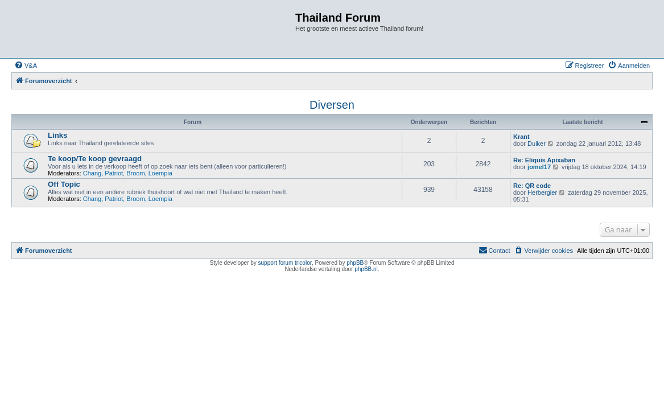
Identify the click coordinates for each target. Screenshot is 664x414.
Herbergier (542, 192)
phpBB (355, 263)
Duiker (536, 143)
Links (57, 135)
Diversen (332, 105)
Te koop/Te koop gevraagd (95, 158)
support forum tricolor (285, 263)
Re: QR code (532, 185)
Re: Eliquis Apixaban (544, 160)
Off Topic (64, 184)
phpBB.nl (366, 269)
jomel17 (539, 166)
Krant (521, 136)
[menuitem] (25, 65)
